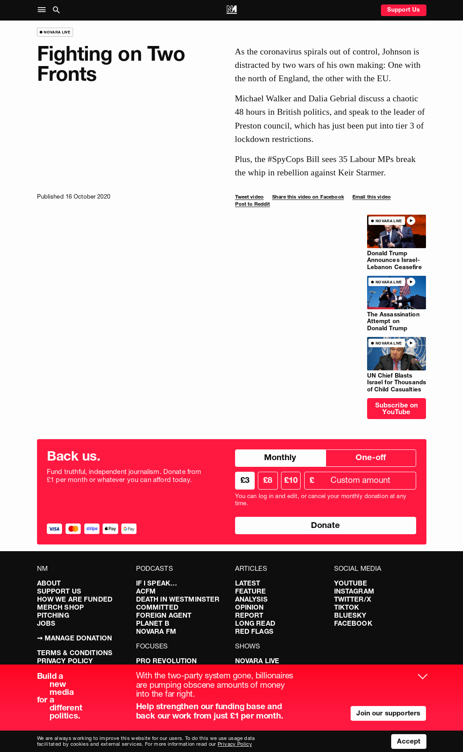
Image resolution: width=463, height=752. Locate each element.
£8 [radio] (267, 480)
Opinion (249, 607)
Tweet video (249, 197)
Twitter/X (352, 599)
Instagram (354, 591)
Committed (157, 607)
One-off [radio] (371, 457)
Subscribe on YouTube (396, 408)
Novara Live (257, 660)
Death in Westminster (178, 599)
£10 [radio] (291, 480)
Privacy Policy (65, 660)
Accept (408, 741)
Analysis (251, 599)
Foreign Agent (164, 615)
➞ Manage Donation (74, 638)
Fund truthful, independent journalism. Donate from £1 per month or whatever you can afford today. (124, 476)
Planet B (152, 623)
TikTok (347, 607)
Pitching (53, 615)
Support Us (403, 9)
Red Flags (254, 631)
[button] (43, 10)
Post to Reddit (252, 204)
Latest (247, 583)
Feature (250, 591)
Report (249, 615)
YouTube (351, 583)
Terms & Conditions (75, 652)
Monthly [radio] (280, 457)
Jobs (46, 623)
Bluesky (350, 615)
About (49, 583)
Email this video (371, 197)
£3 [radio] (244, 480)
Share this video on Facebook (308, 197)
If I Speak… (157, 583)
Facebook (353, 623)
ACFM (146, 591)
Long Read (255, 623)
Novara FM (156, 631)
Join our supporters (388, 713)
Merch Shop (60, 607)
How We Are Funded (75, 599)
